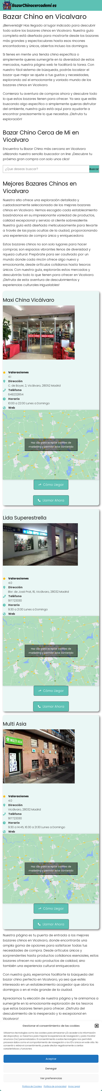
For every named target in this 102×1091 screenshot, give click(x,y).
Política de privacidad (55, 1086)
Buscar (94, 169)
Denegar (51, 1068)
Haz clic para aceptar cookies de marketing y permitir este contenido (51, 444)
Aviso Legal (74, 1086)
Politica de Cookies (32, 1086)
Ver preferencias (51, 1078)
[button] (96, 1026)
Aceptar (51, 1059)
